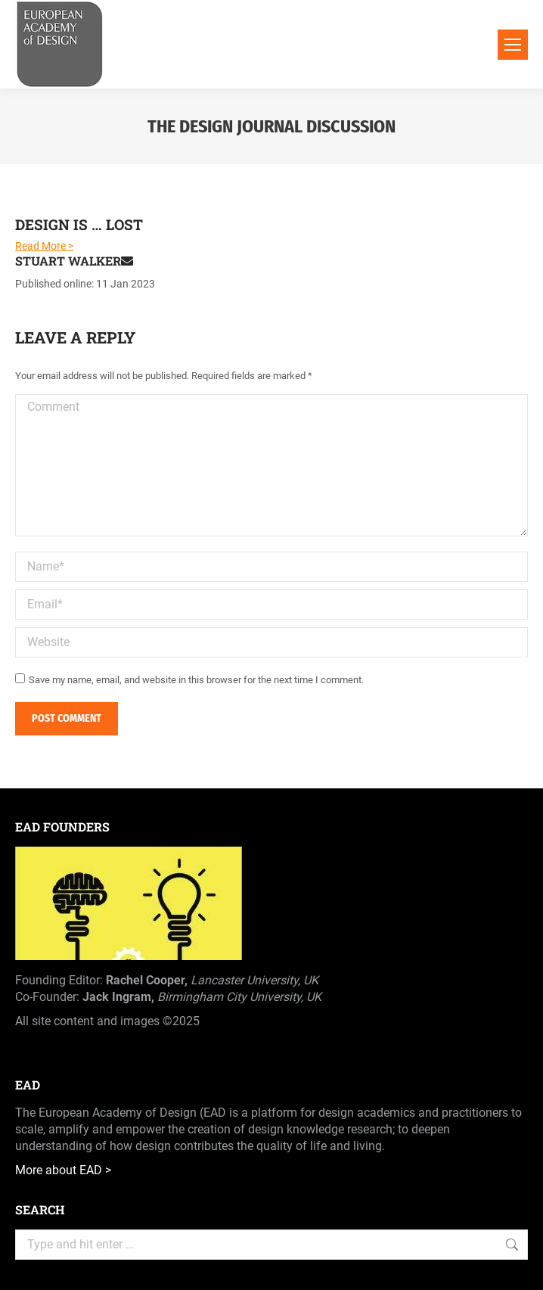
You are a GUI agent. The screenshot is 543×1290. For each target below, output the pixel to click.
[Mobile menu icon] (513, 45)
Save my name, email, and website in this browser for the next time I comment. (196, 679)
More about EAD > (63, 1170)
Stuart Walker (74, 261)
